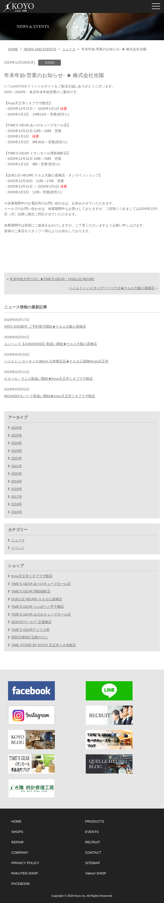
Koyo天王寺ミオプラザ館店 (32, 576)
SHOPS (17, 832)
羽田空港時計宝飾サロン (29, 637)
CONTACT (93, 852)
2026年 (16, 428)
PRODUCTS (94, 821)
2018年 (16, 489)
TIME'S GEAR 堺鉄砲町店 (30, 591)
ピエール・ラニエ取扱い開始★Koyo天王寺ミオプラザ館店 (48, 379)
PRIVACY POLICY (25, 863)
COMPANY (19, 852)
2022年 (16, 458)
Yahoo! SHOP (95, 873)
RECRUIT (92, 842)
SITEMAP (92, 863)
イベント (18, 548)
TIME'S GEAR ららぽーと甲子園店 (37, 607)
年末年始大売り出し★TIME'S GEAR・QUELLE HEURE (52, 279)
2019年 (16, 481)
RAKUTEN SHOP (24, 873)
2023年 (16, 451)
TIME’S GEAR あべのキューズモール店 (41, 584)
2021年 (16, 466)
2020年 (16, 473)
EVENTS (92, 832)
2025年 (16, 435)
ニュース (69, 49)
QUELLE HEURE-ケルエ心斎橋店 (36, 599)
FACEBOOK (20, 884)
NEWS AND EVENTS (40, 49)
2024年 (16, 443)
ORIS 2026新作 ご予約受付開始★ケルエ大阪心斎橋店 (45, 326)
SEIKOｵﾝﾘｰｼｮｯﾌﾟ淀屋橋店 (31, 622)
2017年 (16, 497)
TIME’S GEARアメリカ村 (30, 630)
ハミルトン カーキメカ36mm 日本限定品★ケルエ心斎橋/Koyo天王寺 (56, 361)
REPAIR (17, 842)
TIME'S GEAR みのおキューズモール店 (41, 614)
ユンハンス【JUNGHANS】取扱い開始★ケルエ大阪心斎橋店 (50, 344)
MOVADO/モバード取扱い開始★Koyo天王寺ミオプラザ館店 (49, 396)
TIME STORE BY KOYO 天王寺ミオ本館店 (43, 645)
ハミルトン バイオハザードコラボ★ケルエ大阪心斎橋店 (112, 288)
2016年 (16, 504)
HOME (13, 49)
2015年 (16, 512)
